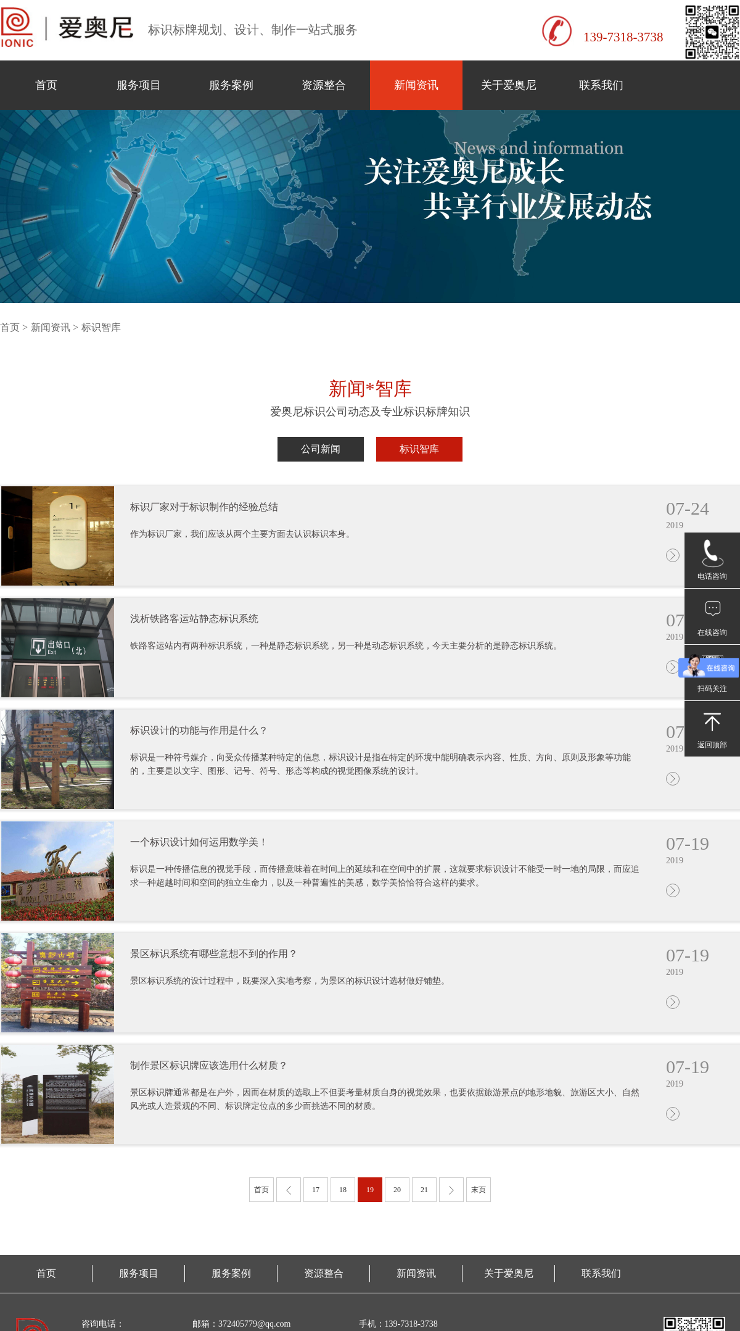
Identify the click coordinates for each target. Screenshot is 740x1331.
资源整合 (324, 85)
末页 (478, 1189)
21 (424, 1189)
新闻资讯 (416, 85)
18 (343, 1189)
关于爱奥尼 (508, 85)
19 (370, 1189)
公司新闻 (320, 449)
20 (397, 1189)
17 (315, 1189)
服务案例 (231, 85)
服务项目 (139, 85)
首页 (46, 85)
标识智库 (419, 449)
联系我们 (601, 85)
